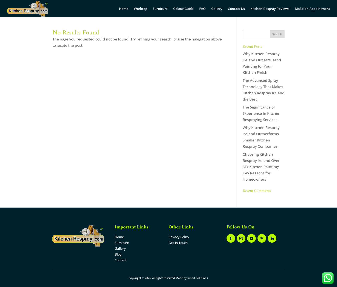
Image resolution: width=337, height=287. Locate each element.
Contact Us (236, 9)
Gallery (216, 9)
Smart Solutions (197, 278)
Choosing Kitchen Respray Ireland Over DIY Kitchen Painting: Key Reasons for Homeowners (261, 167)
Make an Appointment (312, 9)
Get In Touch (178, 242)
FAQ (202, 9)
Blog (118, 254)
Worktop (140, 9)
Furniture (160, 9)
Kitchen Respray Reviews (269, 9)
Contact (121, 260)
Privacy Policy (178, 237)
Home (123, 9)
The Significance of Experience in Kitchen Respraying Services (261, 113)
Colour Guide (183, 9)
